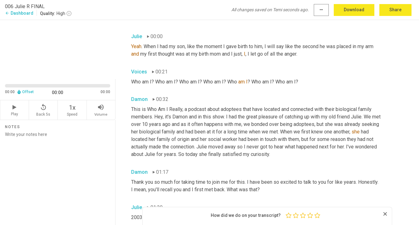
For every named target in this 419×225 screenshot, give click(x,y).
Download (354, 9)
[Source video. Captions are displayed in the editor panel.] (58, 49)
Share (395, 9)
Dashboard (19, 13)
